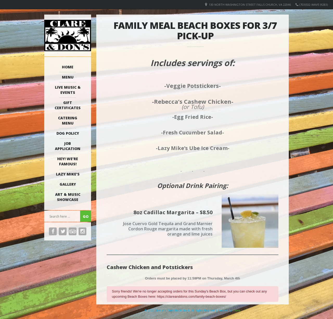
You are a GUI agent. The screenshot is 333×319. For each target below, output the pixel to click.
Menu (68, 77)
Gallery (68, 184)
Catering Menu (67, 120)
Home (67, 66)
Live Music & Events (68, 90)
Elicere (236, 310)
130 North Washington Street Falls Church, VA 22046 (250, 4)
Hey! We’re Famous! (67, 161)
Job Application (67, 146)
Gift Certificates (68, 105)
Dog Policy (67, 133)
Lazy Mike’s (68, 174)
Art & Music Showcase (67, 197)
